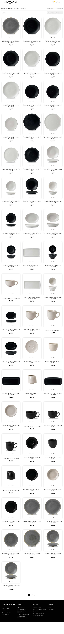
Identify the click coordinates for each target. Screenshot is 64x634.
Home (3, 8)
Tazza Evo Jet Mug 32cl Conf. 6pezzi (11, 467)
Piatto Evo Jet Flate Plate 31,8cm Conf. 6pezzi (32, 140)
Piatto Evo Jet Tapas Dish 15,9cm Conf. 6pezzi (10, 434)
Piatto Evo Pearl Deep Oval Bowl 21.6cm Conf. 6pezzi (53, 238)
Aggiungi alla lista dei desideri (12, 38)
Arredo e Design (21, 628)
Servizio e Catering (22, 629)
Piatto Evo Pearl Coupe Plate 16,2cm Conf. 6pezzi (11, 140)
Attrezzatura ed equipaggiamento (22, 620)
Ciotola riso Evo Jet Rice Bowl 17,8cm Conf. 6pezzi (10, 271)
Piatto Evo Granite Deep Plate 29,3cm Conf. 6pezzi (10, 598)
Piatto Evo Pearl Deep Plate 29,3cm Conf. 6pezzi (53, 173)
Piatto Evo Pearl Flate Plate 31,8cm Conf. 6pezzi (53, 140)
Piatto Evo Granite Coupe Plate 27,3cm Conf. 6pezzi (32, 532)
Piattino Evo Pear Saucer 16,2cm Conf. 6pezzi (32, 369)
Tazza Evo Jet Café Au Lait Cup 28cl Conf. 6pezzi (53, 434)
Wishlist (54, 1)
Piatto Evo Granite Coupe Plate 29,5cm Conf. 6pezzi (10, 42)
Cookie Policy (5, 622)
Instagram (51, 621)
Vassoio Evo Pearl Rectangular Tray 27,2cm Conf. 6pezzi (32, 303)
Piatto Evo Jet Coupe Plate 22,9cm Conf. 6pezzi (53, 75)
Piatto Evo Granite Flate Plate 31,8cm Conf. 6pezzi (32, 565)
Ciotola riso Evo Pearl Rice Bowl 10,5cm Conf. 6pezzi (53, 303)
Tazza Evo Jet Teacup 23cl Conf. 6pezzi (31, 434)
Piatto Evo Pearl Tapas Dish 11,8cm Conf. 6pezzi (53, 500)
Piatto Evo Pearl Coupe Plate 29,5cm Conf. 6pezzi (53, 42)
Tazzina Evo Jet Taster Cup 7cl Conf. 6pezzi (53, 467)
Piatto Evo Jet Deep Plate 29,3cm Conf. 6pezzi (32, 205)
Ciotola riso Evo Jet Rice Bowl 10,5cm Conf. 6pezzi (53, 271)
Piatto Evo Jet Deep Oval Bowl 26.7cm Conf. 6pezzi (10, 336)
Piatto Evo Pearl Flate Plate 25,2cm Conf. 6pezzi (11, 173)
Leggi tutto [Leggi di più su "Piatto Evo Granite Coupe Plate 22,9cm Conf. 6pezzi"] (51, 528)
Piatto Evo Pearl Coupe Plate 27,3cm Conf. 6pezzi (32, 75)
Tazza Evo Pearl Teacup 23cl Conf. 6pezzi (10, 303)
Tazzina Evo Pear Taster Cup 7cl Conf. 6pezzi (53, 369)
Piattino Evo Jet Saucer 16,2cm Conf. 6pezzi (32, 467)
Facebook (51, 619)
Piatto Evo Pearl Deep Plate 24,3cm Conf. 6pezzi (10, 205)
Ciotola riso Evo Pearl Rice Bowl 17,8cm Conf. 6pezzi (53, 205)
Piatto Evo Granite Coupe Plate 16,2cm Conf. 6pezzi (10, 565)
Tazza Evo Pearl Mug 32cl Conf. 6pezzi (53, 336)
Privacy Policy (5, 620)
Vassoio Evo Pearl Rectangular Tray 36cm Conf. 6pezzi (32, 271)
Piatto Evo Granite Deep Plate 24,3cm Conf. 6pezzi (53, 565)
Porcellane (8, 8)
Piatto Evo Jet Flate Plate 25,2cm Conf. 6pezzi (32, 173)
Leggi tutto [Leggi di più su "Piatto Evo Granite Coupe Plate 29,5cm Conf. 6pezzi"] (9, 38)
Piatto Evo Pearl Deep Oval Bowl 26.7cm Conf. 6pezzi (32, 238)
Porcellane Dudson (15, 8)
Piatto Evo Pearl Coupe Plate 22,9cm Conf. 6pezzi (11, 107)
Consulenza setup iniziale (23, 626)
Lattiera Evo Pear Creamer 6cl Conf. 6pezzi (32, 401)
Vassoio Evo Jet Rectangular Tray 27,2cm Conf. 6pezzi (53, 401)
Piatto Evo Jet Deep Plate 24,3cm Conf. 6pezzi (10, 238)
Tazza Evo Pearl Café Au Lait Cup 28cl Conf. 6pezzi (32, 336)
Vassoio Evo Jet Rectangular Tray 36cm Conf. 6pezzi (11, 401)
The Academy (21, 624)
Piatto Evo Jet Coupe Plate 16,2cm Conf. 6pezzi (53, 107)
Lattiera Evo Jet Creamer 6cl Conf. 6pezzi (10, 500)
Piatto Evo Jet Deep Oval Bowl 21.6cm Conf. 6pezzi (10, 369)
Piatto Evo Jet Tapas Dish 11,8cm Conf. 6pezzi (32, 500)
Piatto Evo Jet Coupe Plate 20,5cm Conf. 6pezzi (32, 107)
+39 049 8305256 (39, 626)
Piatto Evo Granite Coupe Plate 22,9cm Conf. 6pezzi (53, 532)
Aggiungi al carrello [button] (30, 38)
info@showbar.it (39, 627)
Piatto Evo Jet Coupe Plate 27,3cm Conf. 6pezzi (10, 75)
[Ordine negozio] (55, 12)
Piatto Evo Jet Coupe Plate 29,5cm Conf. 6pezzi (32, 42)
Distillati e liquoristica (23, 623)
